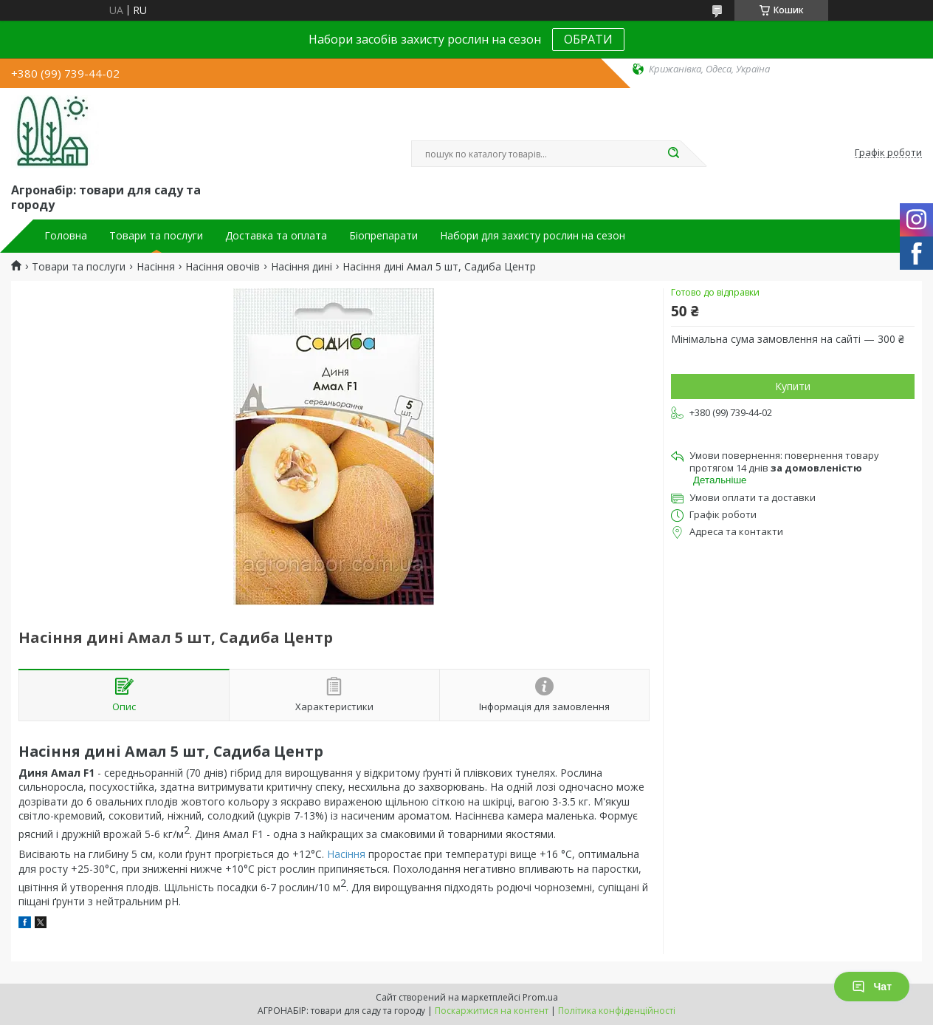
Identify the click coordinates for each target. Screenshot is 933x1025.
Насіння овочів (222, 266)
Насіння (156, 266)
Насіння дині (301, 266)
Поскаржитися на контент (491, 1010)
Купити (792, 386)
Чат (872, 986)
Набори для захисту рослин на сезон (532, 236)
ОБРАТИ (588, 39)
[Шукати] (673, 153)
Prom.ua (540, 997)
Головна (65, 236)
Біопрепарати (383, 236)
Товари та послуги (156, 236)
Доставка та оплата (276, 236)
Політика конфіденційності (616, 1010)
